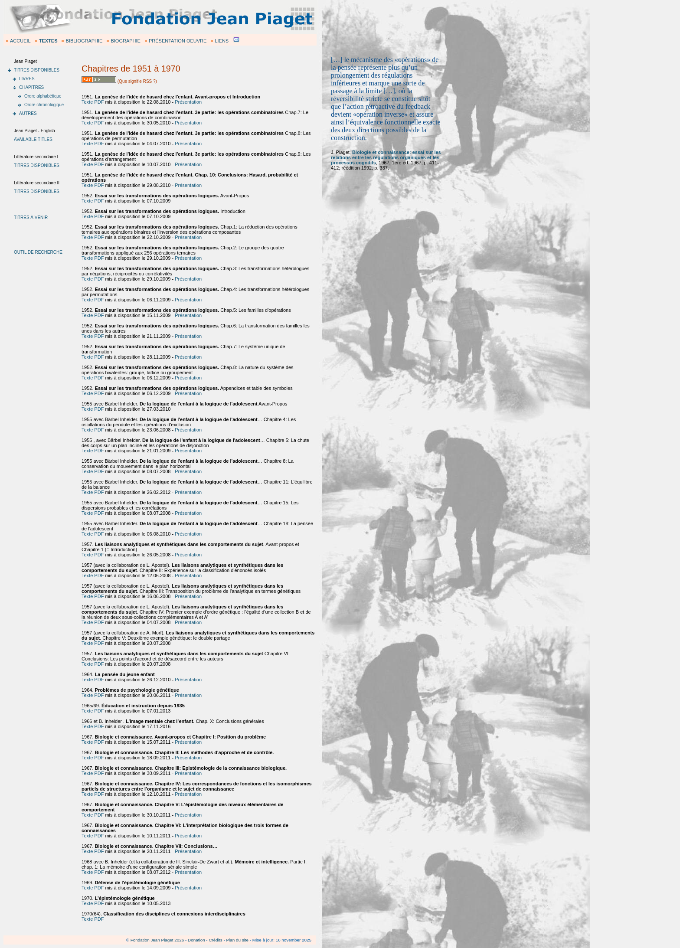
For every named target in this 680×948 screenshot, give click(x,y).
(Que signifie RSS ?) (136, 81)
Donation (196, 940)
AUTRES (28, 113)
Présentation (188, 102)
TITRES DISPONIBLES (36, 70)
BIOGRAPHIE (125, 40)
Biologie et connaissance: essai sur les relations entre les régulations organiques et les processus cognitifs (386, 157)
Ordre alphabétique (43, 96)
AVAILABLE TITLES (33, 139)
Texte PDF (93, 102)
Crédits (215, 940)
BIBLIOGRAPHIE (83, 40)
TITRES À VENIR (31, 217)
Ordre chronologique (44, 104)
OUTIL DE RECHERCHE (38, 252)
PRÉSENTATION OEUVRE (177, 40)
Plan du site (237, 940)
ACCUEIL (20, 40)
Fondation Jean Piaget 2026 (157, 940)
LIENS (222, 40)
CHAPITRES (31, 87)
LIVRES (27, 78)
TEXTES (48, 40)
